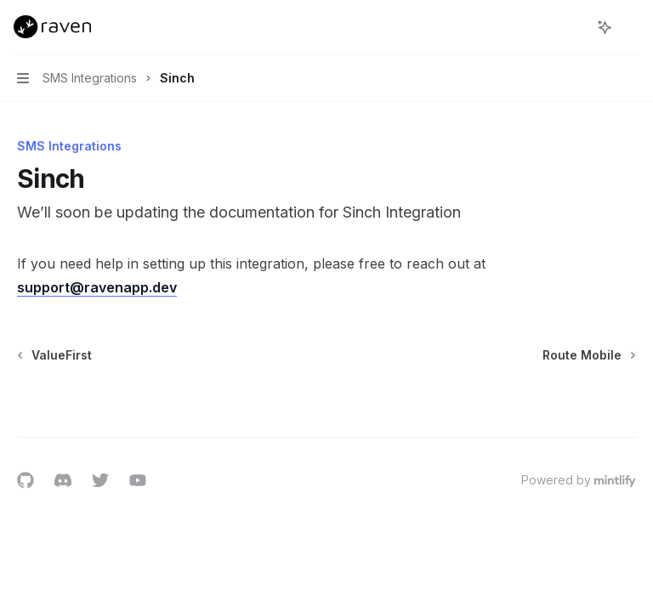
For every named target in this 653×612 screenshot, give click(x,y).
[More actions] (630, 27)
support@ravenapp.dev (97, 287)
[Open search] (573, 27)
